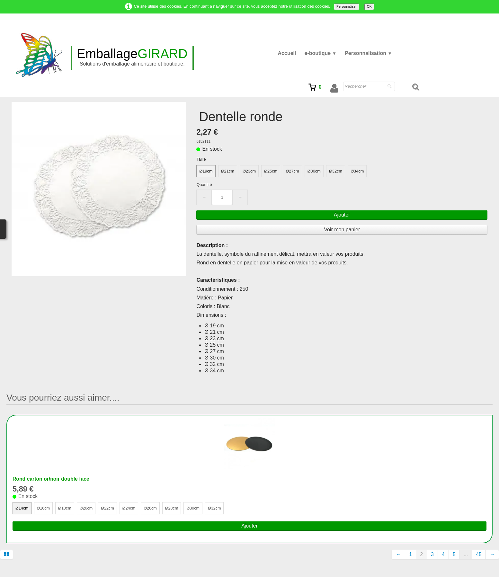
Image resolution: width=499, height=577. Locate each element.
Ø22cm (108, 508)
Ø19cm (205, 171)
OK (369, 6)
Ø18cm (65, 508)
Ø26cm (151, 508)
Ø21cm (227, 171)
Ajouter (342, 214)
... (466, 554)
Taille (201, 159)
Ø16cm (43, 508)
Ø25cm (270, 171)
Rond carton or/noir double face (52, 479)
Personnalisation (368, 53)
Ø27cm (292, 171)
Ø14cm (22, 508)
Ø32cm (335, 171)
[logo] (132, 58)
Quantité (204, 184)
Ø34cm (357, 171)
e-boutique (320, 53)
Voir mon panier (342, 229)
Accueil (287, 53)
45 (479, 554)
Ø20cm (87, 508)
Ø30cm (314, 171)
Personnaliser (346, 6)
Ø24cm (130, 508)
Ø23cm (249, 171)
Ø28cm (173, 508)
